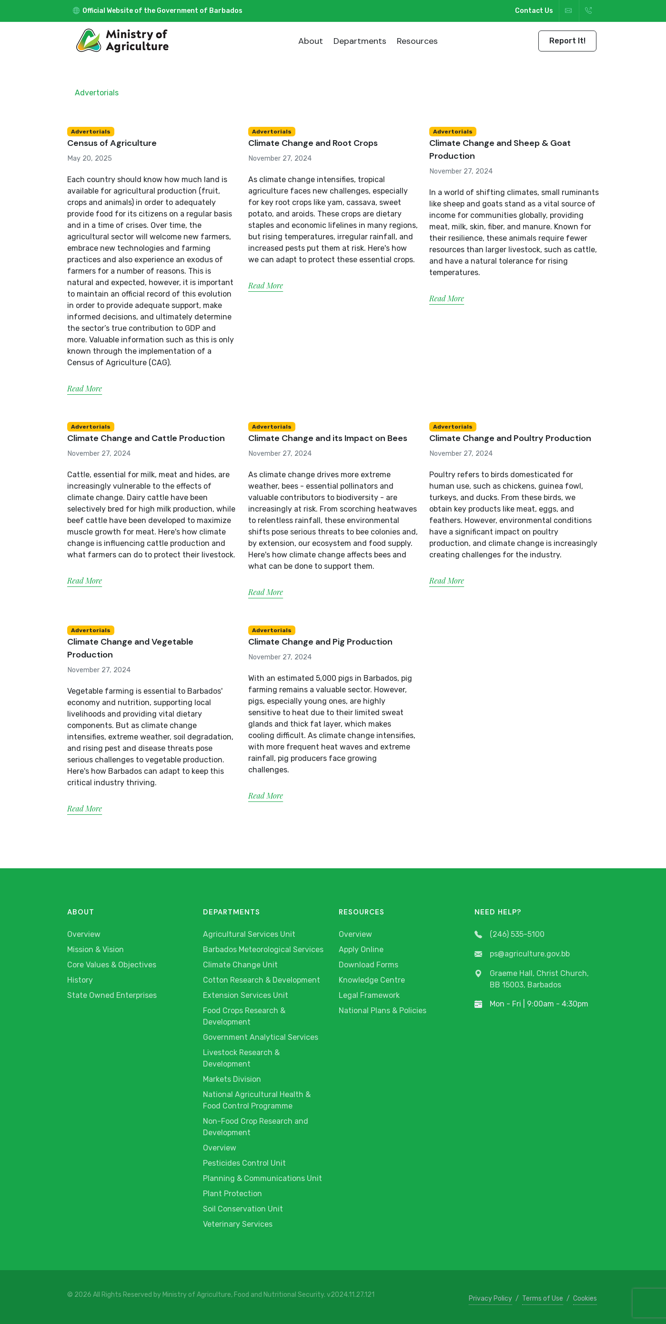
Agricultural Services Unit (249, 934)
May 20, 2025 (89, 158)
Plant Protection (232, 1193)
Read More (84, 388)
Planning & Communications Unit (262, 1178)
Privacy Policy (490, 1298)
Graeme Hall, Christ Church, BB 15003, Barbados (531, 979)
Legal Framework (369, 995)
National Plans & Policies (382, 1010)
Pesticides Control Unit (244, 1163)
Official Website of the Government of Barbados (157, 11)
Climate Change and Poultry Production (510, 438)
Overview (84, 934)
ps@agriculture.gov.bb (522, 954)
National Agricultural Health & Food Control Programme (257, 1100)
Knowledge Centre (372, 980)
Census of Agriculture (112, 143)
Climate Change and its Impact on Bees (327, 438)
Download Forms (368, 964)
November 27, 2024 (280, 158)
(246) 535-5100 (509, 935)
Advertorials (97, 92)
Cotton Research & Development (261, 980)
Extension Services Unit (245, 995)
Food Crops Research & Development (244, 1016)
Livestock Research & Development (241, 1058)
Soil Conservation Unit (243, 1208)
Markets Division (232, 1079)
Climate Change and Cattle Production (146, 438)
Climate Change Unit (240, 964)
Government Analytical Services (260, 1037)
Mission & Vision (95, 949)
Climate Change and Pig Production (320, 641)
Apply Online (361, 949)
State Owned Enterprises (112, 995)
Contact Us (534, 11)
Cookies (585, 1298)
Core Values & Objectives (111, 964)
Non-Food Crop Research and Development (255, 1127)
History (80, 980)
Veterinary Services (237, 1224)
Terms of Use (542, 1298)
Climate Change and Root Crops (313, 143)
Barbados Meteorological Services (263, 949)
